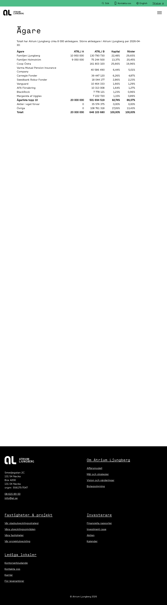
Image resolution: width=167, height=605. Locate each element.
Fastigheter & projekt (29, 514)
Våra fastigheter (14, 535)
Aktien (90, 535)
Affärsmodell (94, 468)
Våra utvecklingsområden (20, 529)
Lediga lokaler (21, 554)
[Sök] (105, 3)
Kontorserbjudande (16, 562)
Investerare (99, 514)
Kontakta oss (12, 568)
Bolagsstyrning (96, 486)
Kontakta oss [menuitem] (124, 3)
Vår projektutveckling (17, 541)
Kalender (92, 541)
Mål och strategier (98, 474)
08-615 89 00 (12, 493)
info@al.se (11, 498)
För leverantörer (14, 581)
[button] (160, 12)
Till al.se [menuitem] (156, 3)
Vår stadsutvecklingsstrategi (22, 523)
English (141, 3)
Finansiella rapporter (99, 523)
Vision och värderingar (100, 480)
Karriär (9, 575)
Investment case (96, 529)
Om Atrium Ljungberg (108, 459)
